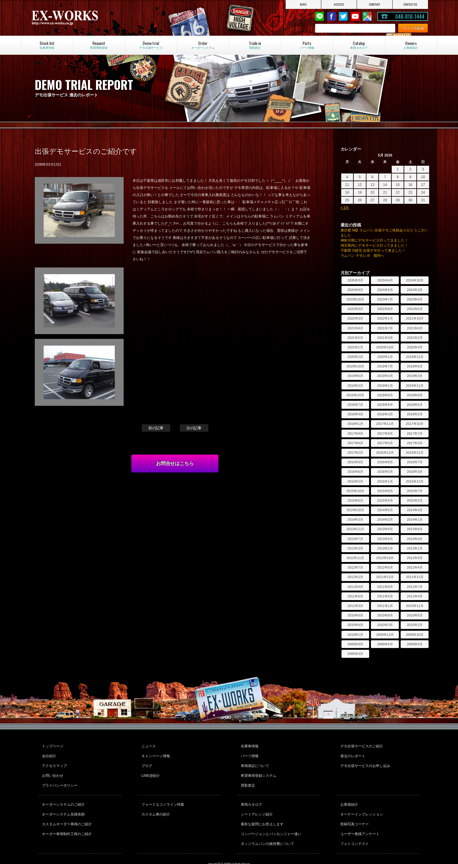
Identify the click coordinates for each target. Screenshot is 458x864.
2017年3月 (415, 443)
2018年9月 (385, 395)
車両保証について (254, 761)
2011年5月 (385, 596)
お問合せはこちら (175, 463)
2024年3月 (415, 290)
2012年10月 (385, 558)
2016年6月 (355, 471)
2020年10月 (385, 347)
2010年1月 (355, 634)
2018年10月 (355, 395)
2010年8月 (385, 615)
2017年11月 (385, 423)
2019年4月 (385, 376)
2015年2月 (415, 500)
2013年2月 (385, 548)
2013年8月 (415, 529)
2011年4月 (415, 596)
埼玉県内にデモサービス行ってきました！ (374, 245)
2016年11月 (415, 452)
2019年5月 (355, 376)
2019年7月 (385, 366)
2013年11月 (355, 529)
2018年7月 (355, 404)
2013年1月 (415, 548)
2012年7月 (355, 567)
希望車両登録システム (258, 769)
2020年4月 (415, 347)
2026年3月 (355, 280)
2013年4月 (415, 539)
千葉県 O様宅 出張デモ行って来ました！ (373, 250)
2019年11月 (415, 357)
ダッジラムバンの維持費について (266, 827)
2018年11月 (415, 385)
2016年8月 (385, 462)
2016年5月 (385, 471)
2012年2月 (355, 577)
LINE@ (319, 16)
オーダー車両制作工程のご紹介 (66, 819)
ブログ (146, 761)
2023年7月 (385, 299)
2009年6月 (385, 644)
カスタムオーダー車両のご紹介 (66, 811)
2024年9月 (355, 290)
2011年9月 (355, 586)
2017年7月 (415, 433)
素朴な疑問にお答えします (261, 811)
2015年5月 (385, 500)
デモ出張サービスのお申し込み (364, 761)
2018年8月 (415, 395)
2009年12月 (385, 634)
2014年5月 (385, 510)
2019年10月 (355, 366)
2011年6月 (355, 596)
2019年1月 (385, 385)
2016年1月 (385, 481)
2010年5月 (415, 615)
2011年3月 (355, 606)
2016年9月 (355, 462)
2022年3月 (355, 318)
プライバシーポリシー (59, 777)
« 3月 (345, 208)
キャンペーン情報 (155, 753)
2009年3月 (355, 653)
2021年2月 (415, 337)
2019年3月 (415, 376)
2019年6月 (415, 366)
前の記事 (156, 428)
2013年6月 (385, 539)
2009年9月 (355, 644)
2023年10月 (355, 299)
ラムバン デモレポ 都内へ (362, 255)
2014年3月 (355, 519)
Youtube (355, 16)
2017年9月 (355, 433)
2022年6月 (415, 309)
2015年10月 (355, 491)
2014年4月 (415, 510)
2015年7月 (415, 491)
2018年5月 (415, 404)
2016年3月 (415, 471)
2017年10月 (415, 423)
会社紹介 (48, 753)
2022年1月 (385, 318)
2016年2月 (355, 481)
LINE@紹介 (150, 769)
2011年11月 (415, 577)
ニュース (148, 745)
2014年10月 (355, 510)
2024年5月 (385, 290)
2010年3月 (385, 625)
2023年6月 (415, 299)
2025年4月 (385, 280)
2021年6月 (415, 328)
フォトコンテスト (353, 827)
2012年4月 (415, 567)
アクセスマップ (53, 761)
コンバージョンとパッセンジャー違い (270, 819)
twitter (343, 16)
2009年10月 (415, 634)
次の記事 (194, 428)
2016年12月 (385, 452)
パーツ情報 (249, 753)
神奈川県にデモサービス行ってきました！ (374, 240)
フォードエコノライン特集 (162, 795)
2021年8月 (355, 328)
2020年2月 (355, 357)
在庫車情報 (249, 745)
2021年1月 (355, 347)
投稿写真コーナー (353, 811)
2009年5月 (415, 644)
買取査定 (247, 777)
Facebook (331, 16)
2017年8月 (385, 433)
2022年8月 (385, 309)
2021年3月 (385, 337)
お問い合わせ (51, 769)
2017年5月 (385, 443)
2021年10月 (415, 318)
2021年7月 (385, 328)
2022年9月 (355, 309)
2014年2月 (385, 519)
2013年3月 (355, 548)
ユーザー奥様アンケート (359, 819)
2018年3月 (385, 414)
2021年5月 (355, 337)
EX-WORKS (89, 18)
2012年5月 (385, 567)
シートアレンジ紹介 (256, 803)
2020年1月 (385, 357)
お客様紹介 (348, 795)
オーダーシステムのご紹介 (62, 795)
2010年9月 (355, 615)
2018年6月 (385, 404)
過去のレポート (351, 753)
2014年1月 (415, 519)
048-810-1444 (409, 16)
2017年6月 (355, 443)
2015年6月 (355, 500)
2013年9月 (385, 529)
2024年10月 (415, 280)
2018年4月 (355, 414)
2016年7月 (415, 462)
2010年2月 (415, 625)
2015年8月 (385, 491)
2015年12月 (415, 481)
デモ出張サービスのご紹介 (360, 745)
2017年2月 (355, 452)
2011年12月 (385, 577)
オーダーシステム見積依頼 (62, 803)
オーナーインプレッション (360, 803)
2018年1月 (355, 423)
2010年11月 (415, 606)
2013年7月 (355, 539)
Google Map (367, 16)
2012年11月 (355, 558)
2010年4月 (355, 625)
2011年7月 (415, 586)
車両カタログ (250, 795)
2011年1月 (385, 606)
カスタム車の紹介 (155, 803)
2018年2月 (415, 414)
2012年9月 (415, 558)
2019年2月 (355, 385)
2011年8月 (385, 586)
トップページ (51, 745)
